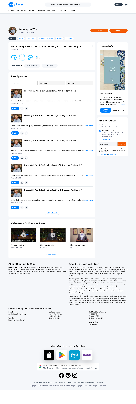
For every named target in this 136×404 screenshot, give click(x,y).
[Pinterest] (68, 375)
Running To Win (28, 29)
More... (74, 10)
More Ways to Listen (46, 38)
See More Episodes (52, 213)
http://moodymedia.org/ (16, 320)
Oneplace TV (64, 10)
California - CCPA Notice (94, 382)
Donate (118, 30)
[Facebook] (61, 375)
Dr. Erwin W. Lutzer (27, 32)
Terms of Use (60, 382)
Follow (99, 30)
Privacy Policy (48, 382)
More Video (52, 255)
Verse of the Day (27, 10)
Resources (31, 38)
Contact (69, 38)
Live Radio (41, 10)
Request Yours (105, 110)
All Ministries (13, 10)
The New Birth (106, 93)
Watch (21, 38)
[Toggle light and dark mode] (126, 4)
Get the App (37, 382)
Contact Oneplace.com (75, 382)
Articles (59, 38)
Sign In (118, 4)
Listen (12, 38)
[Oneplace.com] (15, 4)
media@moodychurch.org (17, 314)
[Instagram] (74, 375)
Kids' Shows (51, 10)
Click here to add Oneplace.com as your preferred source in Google (70, 368)
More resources (119, 110)
